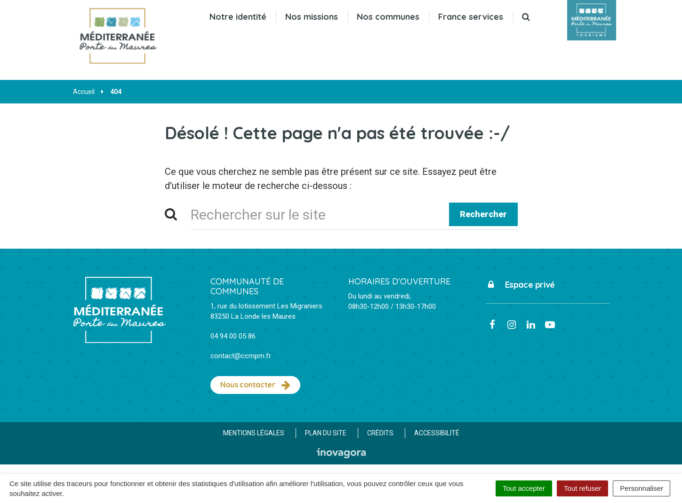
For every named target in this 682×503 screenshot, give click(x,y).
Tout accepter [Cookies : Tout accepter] (524, 488)
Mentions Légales (253, 433)
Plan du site (325, 433)
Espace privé (520, 284)
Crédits (380, 433)
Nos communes (388, 16)
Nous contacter (255, 385)
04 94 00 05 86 (233, 336)
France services (470, 16)
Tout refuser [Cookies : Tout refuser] (582, 488)
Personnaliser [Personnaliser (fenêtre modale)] (641, 488)
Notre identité (237, 16)
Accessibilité (436, 433)
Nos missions (311, 16)
